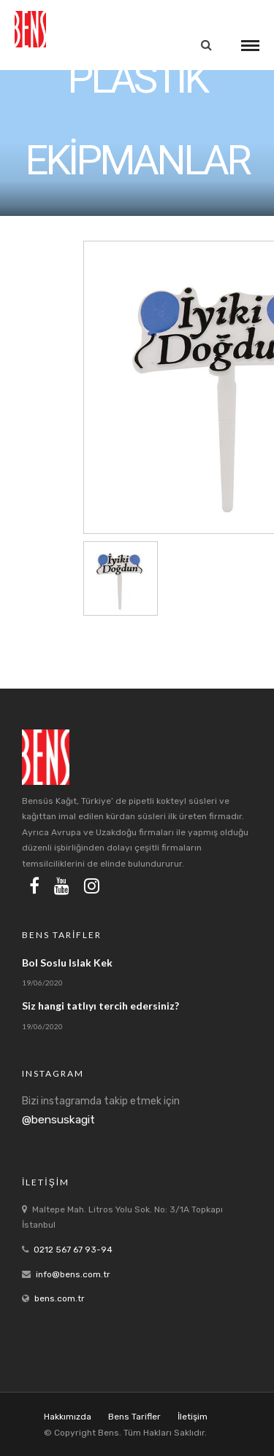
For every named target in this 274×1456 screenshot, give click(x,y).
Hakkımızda (67, 1417)
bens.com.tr (59, 1298)
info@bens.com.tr (73, 1274)
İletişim (193, 1417)
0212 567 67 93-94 (73, 1249)
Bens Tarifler (134, 1417)
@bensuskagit (58, 1119)
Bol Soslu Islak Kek (67, 962)
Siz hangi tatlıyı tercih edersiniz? (100, 1005)
